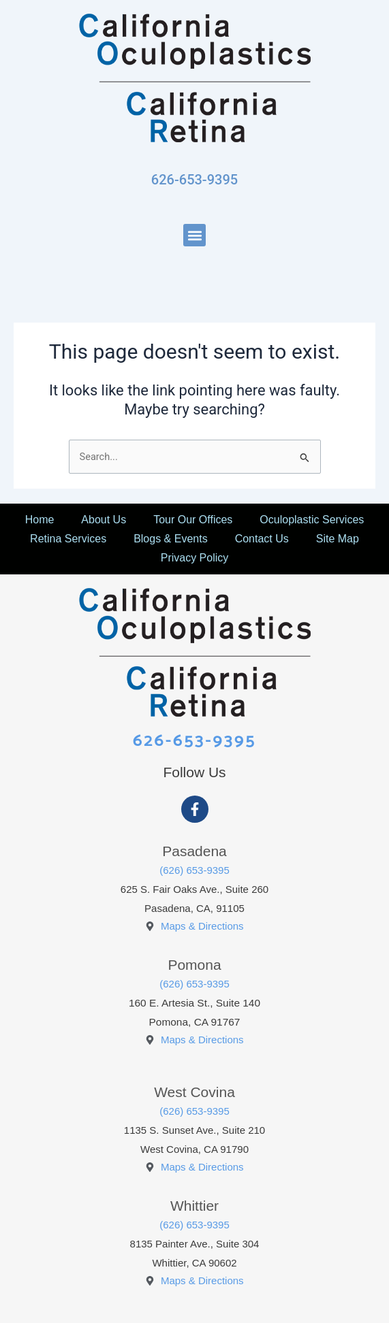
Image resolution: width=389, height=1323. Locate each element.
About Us (103, 519)
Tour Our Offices (192, 519)
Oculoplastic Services (312, 519)
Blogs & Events (171, 538)
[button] (194, 235)
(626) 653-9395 (194, 870)
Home (40, 519)
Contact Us (262, 538)
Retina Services (68, 538)
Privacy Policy (195, 558)
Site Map (337, 538)
